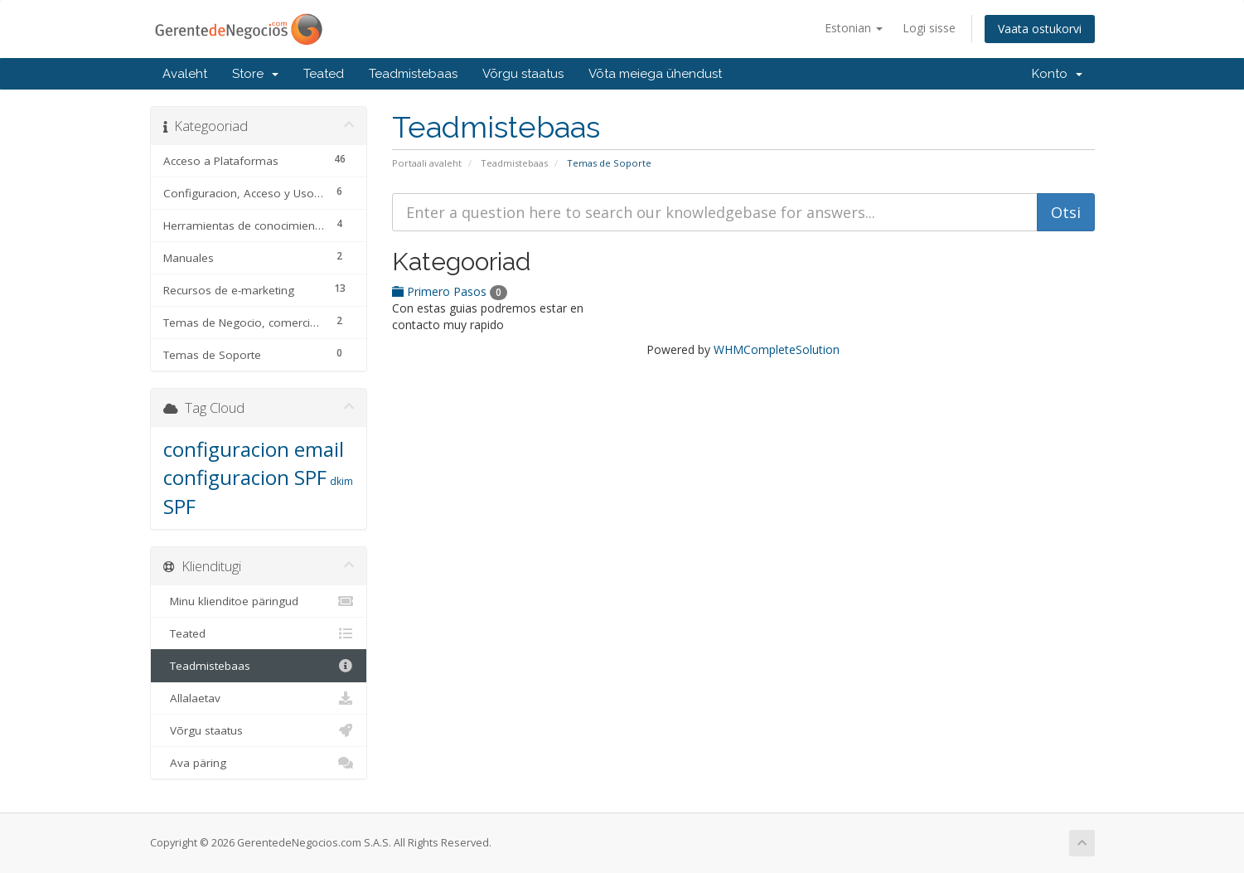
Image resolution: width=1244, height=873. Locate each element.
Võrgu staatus (523, 73)
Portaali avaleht (427, 163)
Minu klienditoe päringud (259, 601)
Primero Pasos (449, 291)
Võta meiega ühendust (655, 73)
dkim (341, 481)
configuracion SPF (245, 477)
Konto (1057, 73)
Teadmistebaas (413, 73)
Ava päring (259, 763)
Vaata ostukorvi (1040, 28)
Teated (323, 73)
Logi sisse (929, 28)
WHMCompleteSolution (777, 349)
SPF (179, 506)
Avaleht (184, 73)
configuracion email (253, 449)
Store (255, 73)
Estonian (854, 28)
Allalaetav (259, 698)
